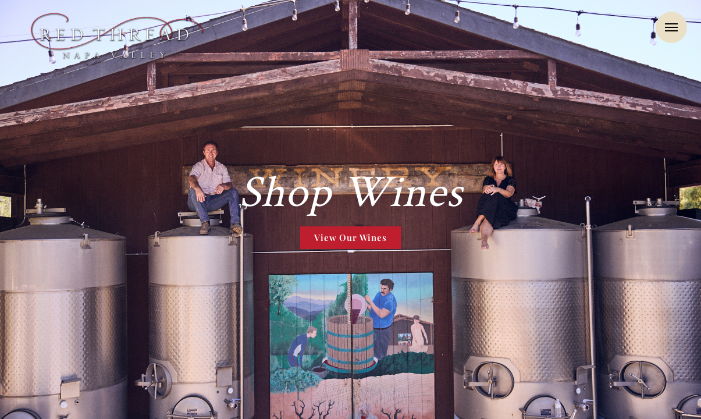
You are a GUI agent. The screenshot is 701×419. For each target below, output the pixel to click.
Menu (671, 27)
